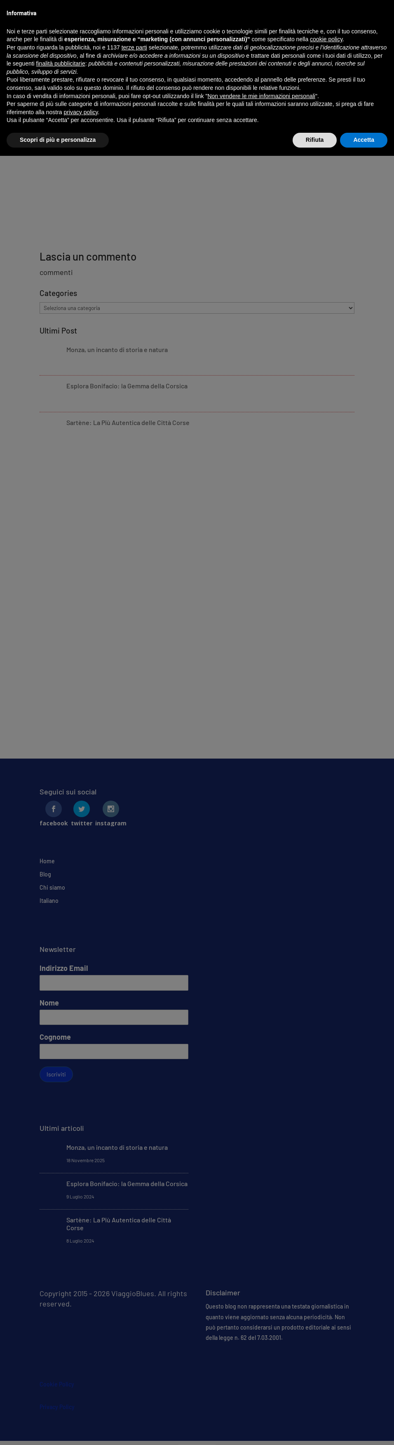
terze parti (134, 47)
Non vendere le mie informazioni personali (261, 96)
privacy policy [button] (81, 112)
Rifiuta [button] (315, 139)
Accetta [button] (363, 139)
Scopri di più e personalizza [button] (58, 139)
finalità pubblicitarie (60, 63)
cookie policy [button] (326, 39)
